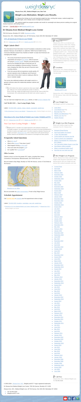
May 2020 (57, 239)
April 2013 (57, 293)
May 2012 (57, 307)
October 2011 (58, 321)
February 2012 (58, 313)
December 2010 (58, 337)
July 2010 (57, 347)
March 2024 (57, 192)
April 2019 (57, 245)
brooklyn (19, 203)
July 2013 (57, 287)
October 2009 (58, 363)
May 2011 (57, 329)
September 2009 (59, 365)
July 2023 (57, 208)
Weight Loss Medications (61, 113)
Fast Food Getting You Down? (62, 132)
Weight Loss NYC (28, 42)
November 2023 (58, 200)
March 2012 (57, 311)
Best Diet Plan (58, 111)
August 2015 (57, 257)
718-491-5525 (14, 26)
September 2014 (59, 267)
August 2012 (57, 301)
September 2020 (59, 235)
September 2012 (59, 299)
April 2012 (57, 309)
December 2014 (58, 265)
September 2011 (59, 323)
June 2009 (57, 371)
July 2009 (57, 369)
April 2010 (57, 353)
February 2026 (58, 172)
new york (31, 203)
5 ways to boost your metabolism (63, 138)
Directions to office (30, 33)
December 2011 (58, 317)
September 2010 (59, 343)
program (16, 143)
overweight (34, 108)
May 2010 (57, 351)
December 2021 (58, 225)
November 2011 (58, 319)
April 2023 (57, 215)
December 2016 (58, 255)
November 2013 (58, 281)
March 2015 (57, 261)
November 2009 (58, 361)
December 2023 (58, 198)
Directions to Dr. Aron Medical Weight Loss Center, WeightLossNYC (27, 117)
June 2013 (57, 289)
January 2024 (58, 196)
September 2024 (59, 188)
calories (19, 108)
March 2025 (57, 184)
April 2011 (57, 331)
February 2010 (58, 355)
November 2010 (58, 339)
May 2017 (57, 253)
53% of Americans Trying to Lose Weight (18, 39)
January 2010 (58, 357)
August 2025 (57, 180)
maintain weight (19, 61)
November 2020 (58, 233)
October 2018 (58, 249)
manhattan (26, 203)
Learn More (57, 107)
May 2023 (57, 212)
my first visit (23, 145)
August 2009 (57, 367)
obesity (26, 99)
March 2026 (57, 170)
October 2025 (58, 176)
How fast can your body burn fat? (63, 150)
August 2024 (57, 190)
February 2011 (58, 333)
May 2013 (57, 291)
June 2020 (57, 237)
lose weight (25, 59)
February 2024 (58, 194)
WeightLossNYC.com (28, 26)
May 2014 (57, 275)
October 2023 (58, 202)
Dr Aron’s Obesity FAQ (44, 99)
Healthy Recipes (59, 117)
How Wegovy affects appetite (62, 146)
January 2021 (58, 231)
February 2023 (58, 216)
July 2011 (57, 325)
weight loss (41, 108)
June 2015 (57, 259)
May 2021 (57, 227)
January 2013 (58, 295)
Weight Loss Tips (59, 115)
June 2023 (57, 210)
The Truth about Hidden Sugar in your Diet (66, 144)
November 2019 (58, 241)
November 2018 (58, 247)
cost (25, 147)
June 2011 (57, 327)
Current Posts (58, 166)
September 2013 (59, 283)
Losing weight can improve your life (64, 136)
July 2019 (57, 243)
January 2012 (58, 315)
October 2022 (58, 221)
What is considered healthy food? (63, 148)
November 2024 (58, 186)
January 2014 (58, 279)
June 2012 (57, 305)
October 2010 (58, 341)
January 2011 (58, 335)
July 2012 (57, 303)
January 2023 (58, 219)
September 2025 (59, 178)
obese (24, 108)
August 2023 (57, 206)
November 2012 (58, 297)
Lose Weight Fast (59, 109)
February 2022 (58, 222)
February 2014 (58, 277)
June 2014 (57, 273)
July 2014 (57, 271)
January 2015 (58, 263)
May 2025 (57, 182)
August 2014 (57, 269)
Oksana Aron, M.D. (14, 42)
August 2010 (57, 345)
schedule (18, 198)
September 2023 (59, 204)
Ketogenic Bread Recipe (61, 130)
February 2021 (58, 229)
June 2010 (57, 349)
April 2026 (57, 168)
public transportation (22, 191)
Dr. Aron (14, 141)
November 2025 (58, 174)
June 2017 (57, 251)
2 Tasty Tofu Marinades (60, 134)
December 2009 (58, 359)
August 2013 (57, 285)
